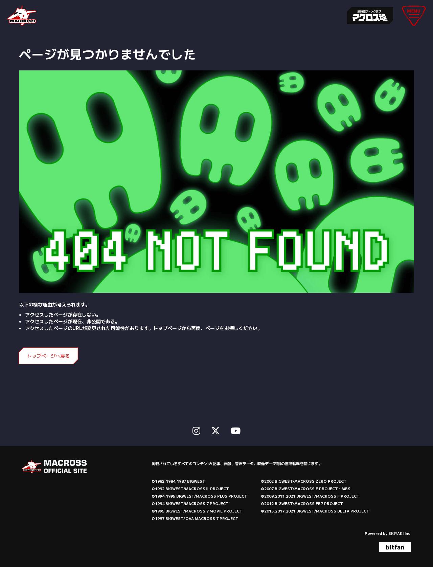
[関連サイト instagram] (196, 429)
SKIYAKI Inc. (399, 532)
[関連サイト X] (215, 429)
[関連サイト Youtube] (236, 429)
